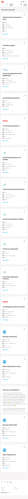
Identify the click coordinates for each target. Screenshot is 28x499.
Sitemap (2, 487)
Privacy (15, 487)
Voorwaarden (16, 488)
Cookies (2, 488)
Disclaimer (3, 490)
